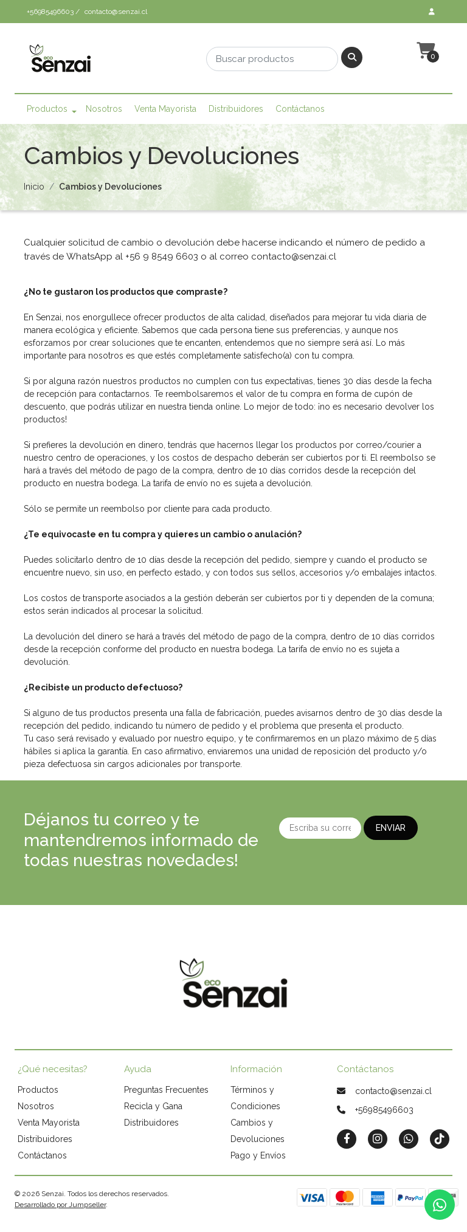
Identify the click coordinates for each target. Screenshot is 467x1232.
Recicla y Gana (153, 1106)
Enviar (391, 828)
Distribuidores (236, 109)
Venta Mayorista (165, 109)
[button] (424, 51)
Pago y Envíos (258, 1155)
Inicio (34, 186)
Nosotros (104, 109)
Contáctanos (300, 109)
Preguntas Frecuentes (166, 1090)
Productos (47, 109)
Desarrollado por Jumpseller (60, 1204)
